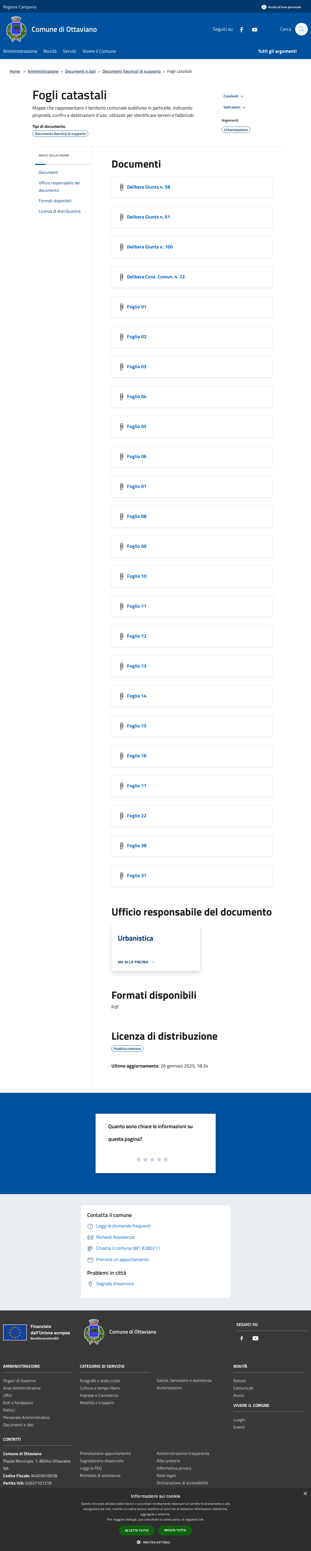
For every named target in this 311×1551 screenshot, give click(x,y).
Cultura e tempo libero (100, 1388)
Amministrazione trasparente (183, 1453)
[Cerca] (301, 29)
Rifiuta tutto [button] (175, 1530)
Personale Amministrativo (26, 1417)
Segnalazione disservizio (101, 1461)
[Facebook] (239, 29)
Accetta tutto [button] (137, 1530)
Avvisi (238, 1395)
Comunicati (243, 1388)
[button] (155, 1542)
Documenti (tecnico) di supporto (131, 71)
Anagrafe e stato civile (100, 1380)
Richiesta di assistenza (100, 1475)
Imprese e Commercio (99, 1395)
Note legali (166, 1475)
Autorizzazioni (169, 1388)
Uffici (7, 1395)
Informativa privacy (174, 1468)
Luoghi (239, 1420)
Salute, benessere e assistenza (184, 1380)
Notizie (239, 1380)
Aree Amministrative (22, 1388)
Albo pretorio (168, 1461)
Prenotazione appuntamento (105, 1453)
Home (14, 71)
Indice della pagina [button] (54, 155)
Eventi (239, 1427)
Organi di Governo (19, 1380)
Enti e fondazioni (18, 1402)
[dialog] (155, 1519)
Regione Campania (19, 7)
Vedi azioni (235, 107)
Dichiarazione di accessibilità (182, 1483)
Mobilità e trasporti (97, 1402)
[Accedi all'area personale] (281, 7)
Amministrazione (43, 71)
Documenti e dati (80, 71)
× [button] (305, 1494)
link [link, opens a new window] (201, 1519)
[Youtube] (252, 29)
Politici (9, 1410)
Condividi (234, 96)
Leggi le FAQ (91, 1468)
